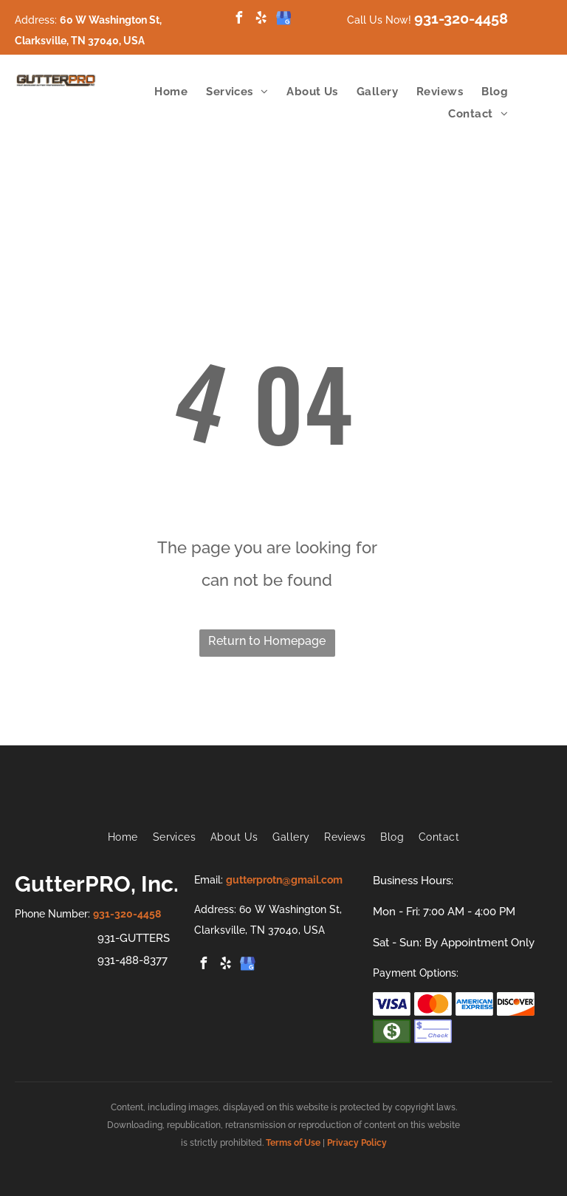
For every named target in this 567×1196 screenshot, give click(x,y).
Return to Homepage (267, 641)
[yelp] (261, 19)
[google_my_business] (283, 19)
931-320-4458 (461, 18)
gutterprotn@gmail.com (284, 880)
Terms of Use (293, 1143)
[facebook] (239, 19)
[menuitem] (162, 92)
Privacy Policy (357, 1143)
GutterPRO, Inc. (97, 884)
